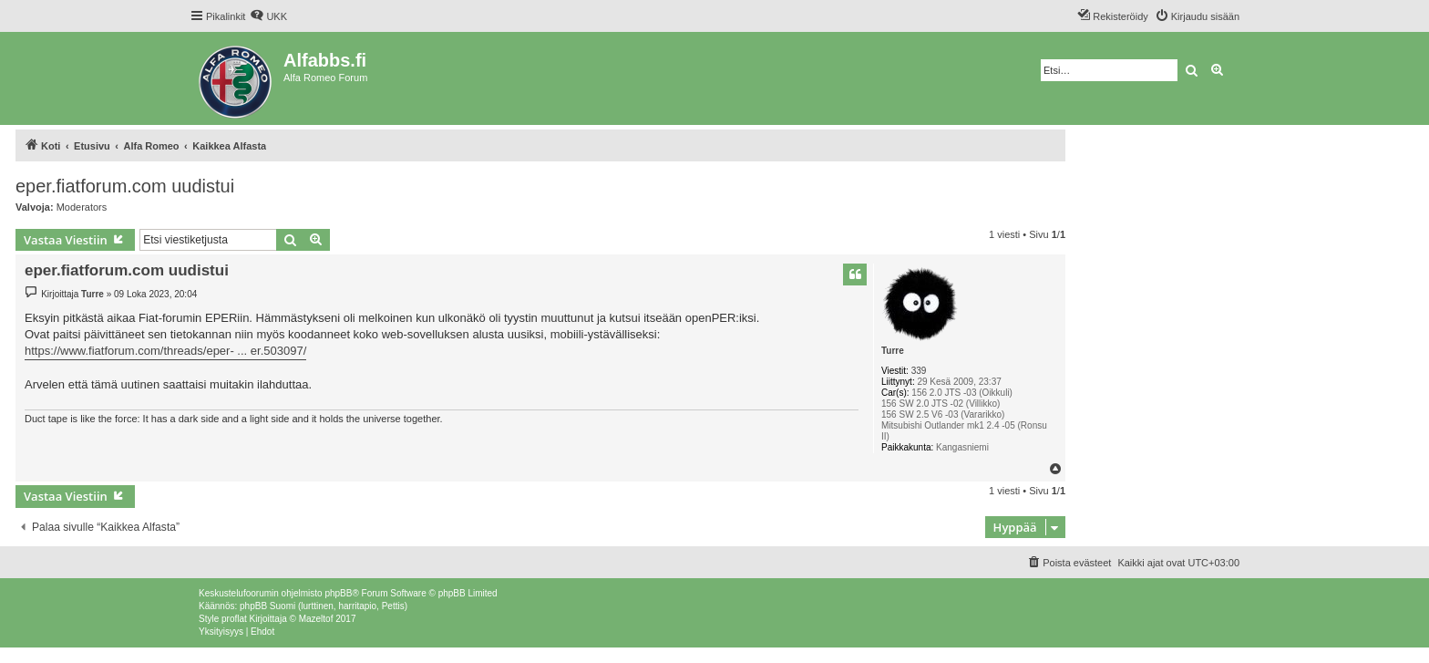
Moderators (82, 207)
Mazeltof (316, 619)
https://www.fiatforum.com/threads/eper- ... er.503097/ (165, 350)
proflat (234, 619)
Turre (892, 351)
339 (919, 371)
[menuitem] (268, 16)
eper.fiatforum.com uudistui (124, 186)
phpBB (338, 593)
